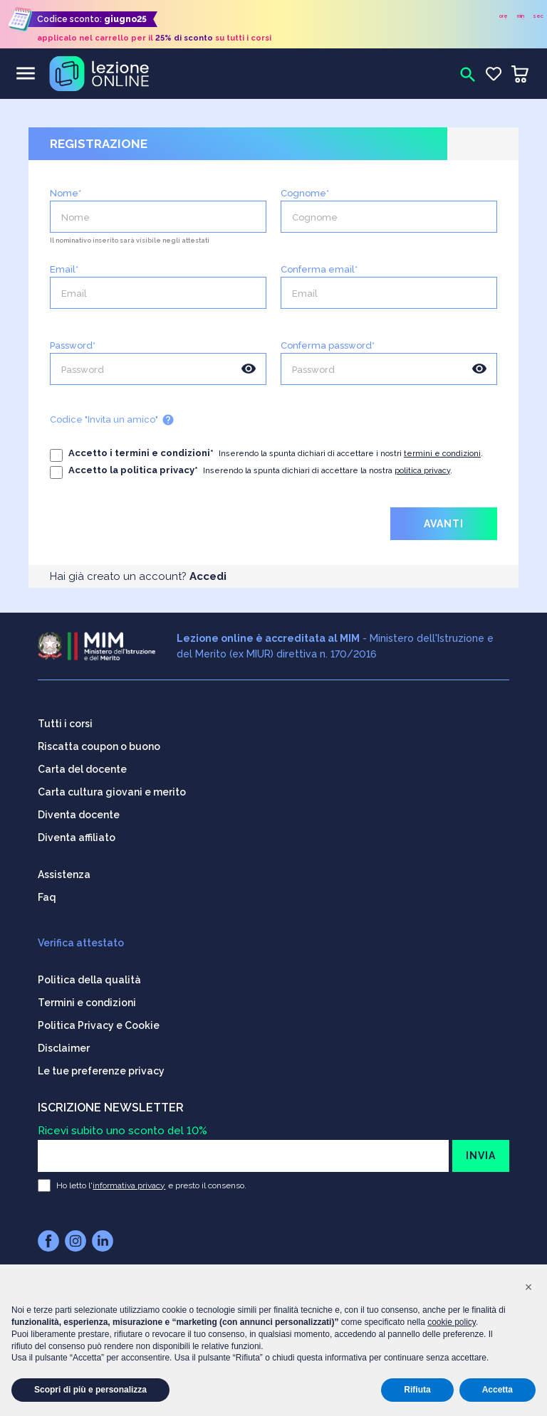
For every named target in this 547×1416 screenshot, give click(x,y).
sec (538, 16)
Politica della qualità (89, 972)
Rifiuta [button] (417, 1390)
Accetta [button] (497, 1390)
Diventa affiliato (76, 830)
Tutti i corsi (65, 716)
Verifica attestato (81, 935)
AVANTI (444, 523)
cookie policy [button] (451, 1322)
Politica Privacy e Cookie (99, 1018)
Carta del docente (82, 762)
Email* (64, 270)
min (520, 16)
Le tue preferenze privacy (101, 1063)
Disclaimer (64, 1041)
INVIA (481, 1148)
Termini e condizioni (87, 995)
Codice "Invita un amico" (112, 419)
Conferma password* (328, 346)
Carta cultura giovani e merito (112, 785)
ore (503, 16)
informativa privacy (129, 1178)
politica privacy (422, 470)
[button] (528, 1287)
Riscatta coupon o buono (99, 739)
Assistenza (64, 867)
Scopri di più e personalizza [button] (90, 1390)
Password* (72, 346)
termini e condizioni (442, 453)
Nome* (65, 194)
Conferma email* (319, 270)
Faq (47, 890)
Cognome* (305, 194)
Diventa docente (79, 807)
